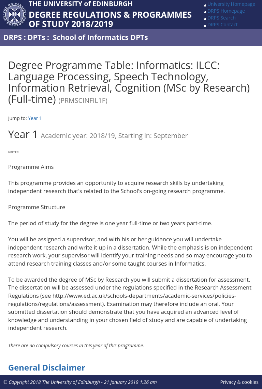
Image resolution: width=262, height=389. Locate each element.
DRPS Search (221, 17)
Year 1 (35, 118)
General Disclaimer (46, 367)
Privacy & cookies (239, 382)
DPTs (36, 37)
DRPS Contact (222, 24)
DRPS (12, 37)
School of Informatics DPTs (100, 37)
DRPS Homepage (226, 11)
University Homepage (231, 4)
